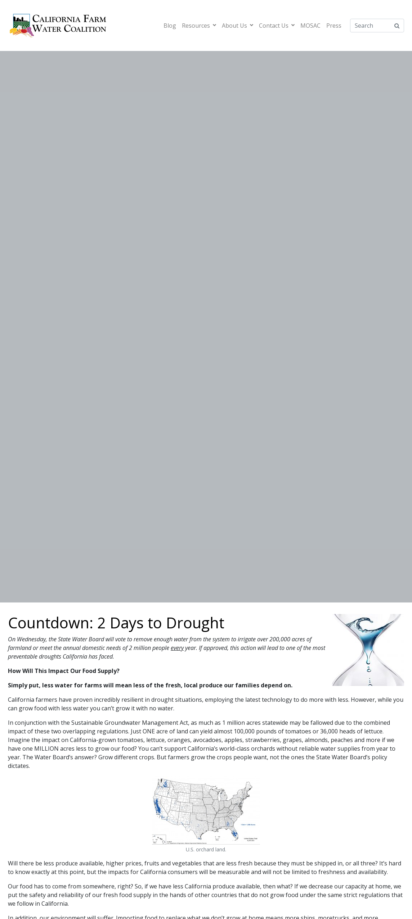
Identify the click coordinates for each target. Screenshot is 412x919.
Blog (170, 25)
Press (333, 25)
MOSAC (310, 25)
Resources (199, 25)
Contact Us (277, 25)
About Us (237, 25)
